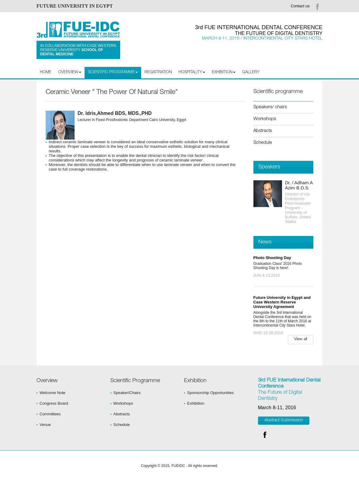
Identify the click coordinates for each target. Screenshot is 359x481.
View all (300, 339)
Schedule (262, 142)
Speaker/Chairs (127, 392)
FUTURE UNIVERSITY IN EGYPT (75, 6)
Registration (158, 72)
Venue (45, 424)
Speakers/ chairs (270, 107)
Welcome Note (52, 392)
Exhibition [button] (223, 72)
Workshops (264, 119)
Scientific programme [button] (113, 72)
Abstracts (262, 131)
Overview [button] (69, 72)
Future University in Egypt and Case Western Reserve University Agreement (282, 302)
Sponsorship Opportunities (210, 392)
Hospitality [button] (192, 72)
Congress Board (54, 403)
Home (45, 72)
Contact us (300, 6)
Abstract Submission (283, 420)
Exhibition (195, 403)
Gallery (251, 72)
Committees (50, 414)
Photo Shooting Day (272, 257)
